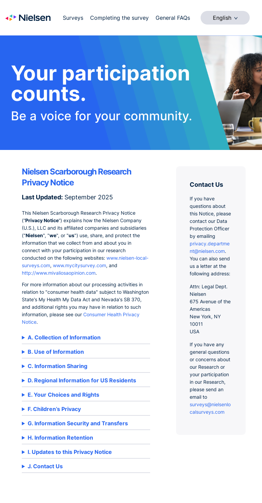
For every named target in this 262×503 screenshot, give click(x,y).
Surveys (73, 17)
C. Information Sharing (57, 366)
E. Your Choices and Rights (63, 394)
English (225, 17)
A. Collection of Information (64, 337)
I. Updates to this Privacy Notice (70, 451)
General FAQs (173, 17)
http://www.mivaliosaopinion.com (59, 273)
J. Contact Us (45, 466)
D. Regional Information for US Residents (82, 380)
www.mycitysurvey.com (79, 265)
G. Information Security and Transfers (78, 423)
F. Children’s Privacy (54, 409)
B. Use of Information (56, 351)
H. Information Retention (60, 437)
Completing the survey (119, 17)
